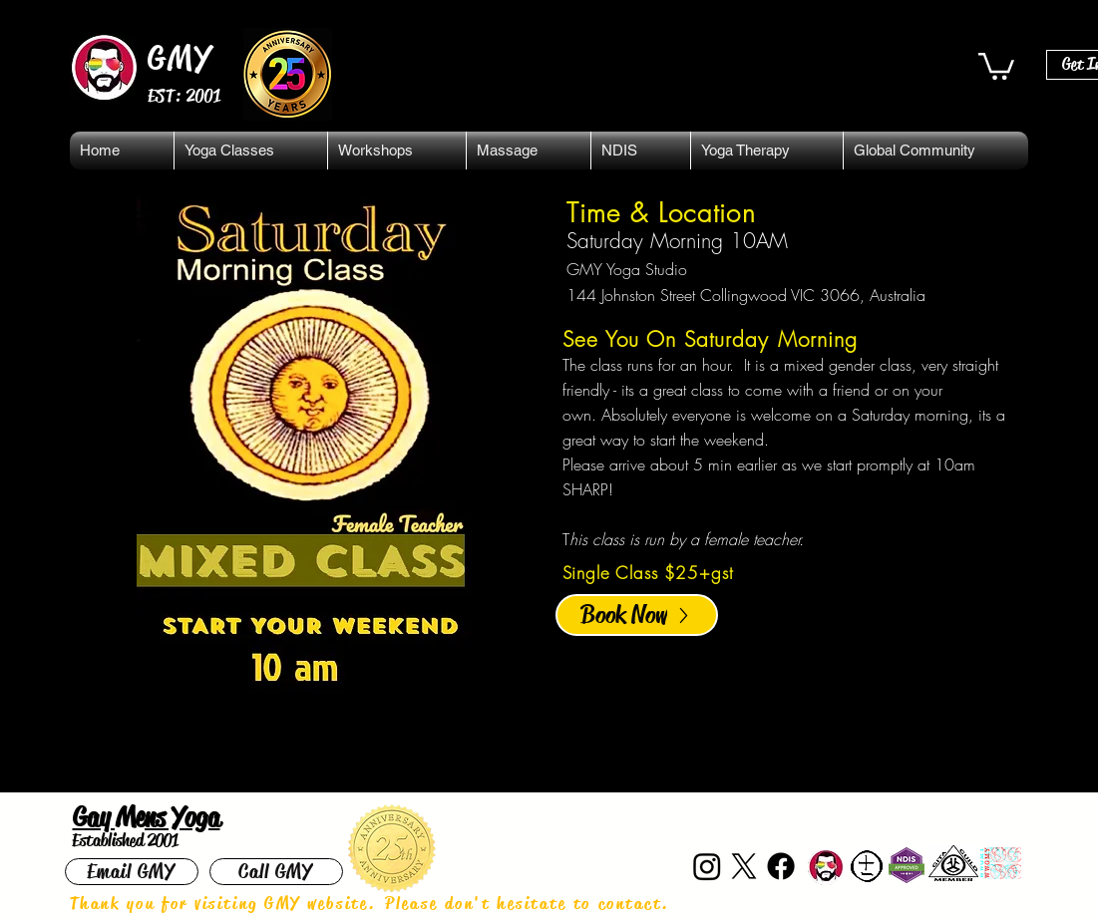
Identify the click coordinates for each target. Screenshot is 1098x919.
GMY (181, 58)
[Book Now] (636, 615)
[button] (996, 65)
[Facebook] (781, 866)
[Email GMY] (131, 871)
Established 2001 (125, 840)
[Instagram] (707, 866)
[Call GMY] (276, 871)
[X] (744, 866)
